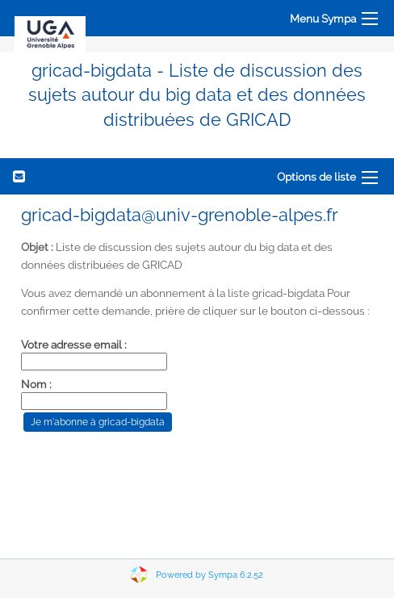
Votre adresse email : (74, 344)
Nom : (36, 384)
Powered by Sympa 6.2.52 (209, 575)
